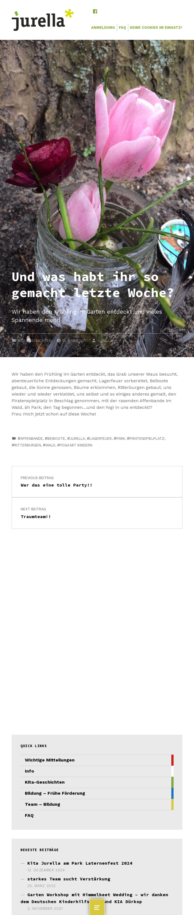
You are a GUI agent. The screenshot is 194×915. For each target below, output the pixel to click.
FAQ (122, 27)
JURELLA (105, 341)
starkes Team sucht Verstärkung (68, 879)
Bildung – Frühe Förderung (55, 793)
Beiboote (56, 438)
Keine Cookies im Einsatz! (156, 27)
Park (120, 438)
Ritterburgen (27, 445)
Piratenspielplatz (147, 438)
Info (29, 771)
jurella (77, 438)
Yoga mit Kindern (76, 445)
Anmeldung (103, 27)
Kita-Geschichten (35, 341)
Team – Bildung (42, 804)
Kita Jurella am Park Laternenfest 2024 (79, 863)
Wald (50, 445)
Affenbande (31, 438)
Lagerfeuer (101, 438)
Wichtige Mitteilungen (50, 760)
